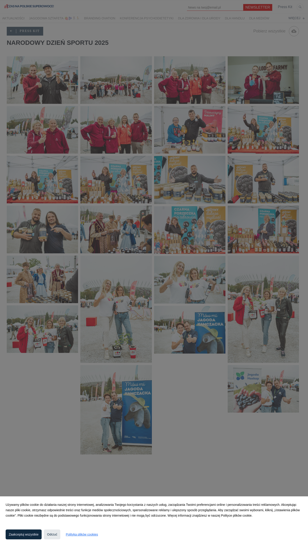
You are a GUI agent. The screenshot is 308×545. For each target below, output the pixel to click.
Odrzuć (52, 534)
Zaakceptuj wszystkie (23, 534)
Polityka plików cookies (82, 534)
